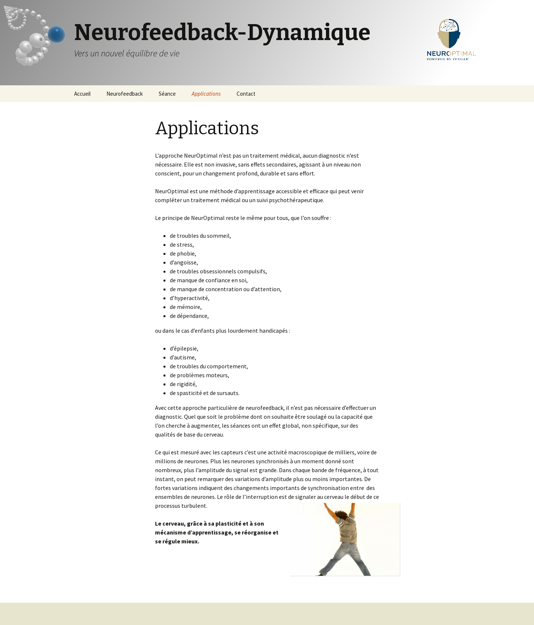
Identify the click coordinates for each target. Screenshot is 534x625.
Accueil (82, 93)
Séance (167, 93)
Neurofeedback (124, 93)
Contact (246, 93)
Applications (206, 93)
